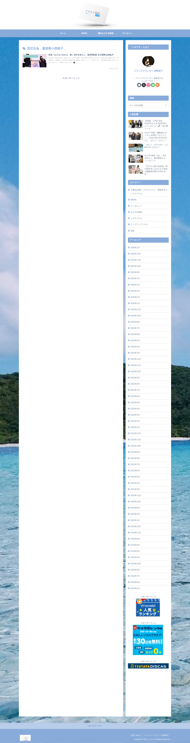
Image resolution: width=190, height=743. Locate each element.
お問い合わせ (136, 735)
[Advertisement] (71, 97)
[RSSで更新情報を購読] (157, 85)
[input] (148, 105)
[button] (166, 105)
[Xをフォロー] (144, 85)
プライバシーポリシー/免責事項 (156, 735)
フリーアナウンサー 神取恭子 (148, 70)
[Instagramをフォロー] (148, 85)
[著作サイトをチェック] (139, 85)
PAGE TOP (95, 726)
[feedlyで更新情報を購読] (153, 85)
